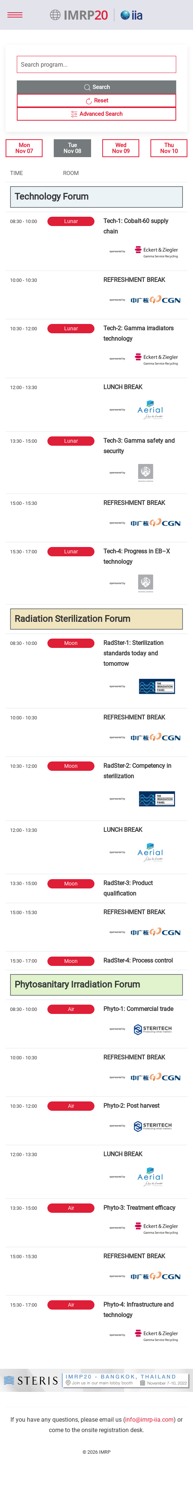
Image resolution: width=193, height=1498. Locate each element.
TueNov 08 (72, 148)
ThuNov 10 (169, 148)
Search (97, 87)
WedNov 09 (121, 148)
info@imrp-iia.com (149, 1419)
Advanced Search (96, 114)
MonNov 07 (24, 148)
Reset (96, 101)
